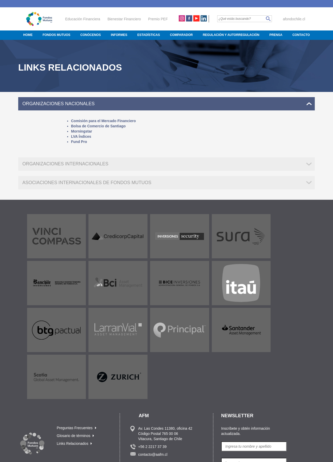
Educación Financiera (82, 19)
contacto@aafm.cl (152, 406)
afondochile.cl (294, 19)
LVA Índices (81, 137)
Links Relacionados (72, 395)
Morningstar (81, 131)
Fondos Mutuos (57, 35)
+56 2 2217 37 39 (152, 398)
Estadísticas (148, 35)
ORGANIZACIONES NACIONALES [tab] (59, 103)
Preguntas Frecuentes (75, 380)
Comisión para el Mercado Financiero (103, 121)
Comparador (181, 35)
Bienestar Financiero (124, 19)
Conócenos (90, 35)
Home (28, 35)
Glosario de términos (73, 387)
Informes (119, 35)
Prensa (275, 35)
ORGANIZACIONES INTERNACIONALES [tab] (66, 164)
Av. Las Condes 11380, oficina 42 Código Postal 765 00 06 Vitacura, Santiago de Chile (165, 385)
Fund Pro (79, 142)
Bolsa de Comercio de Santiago (98, 126)
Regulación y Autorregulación (231, 35)
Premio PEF (158, 19)
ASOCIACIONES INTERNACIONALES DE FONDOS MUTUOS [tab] (88, 182)
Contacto (301, 35)
